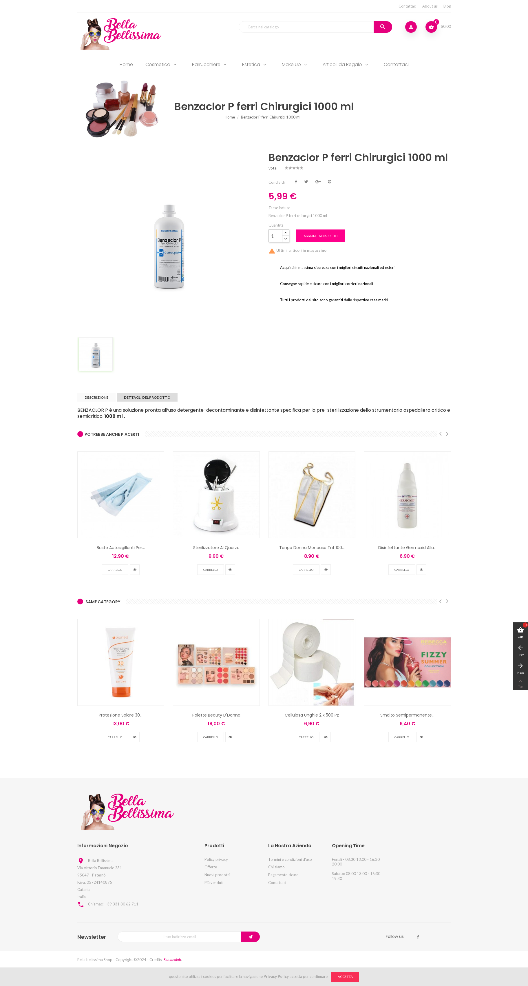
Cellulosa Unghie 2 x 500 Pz (312, 715)
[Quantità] (275, 235)
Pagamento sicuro (283, 874)
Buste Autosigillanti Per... (121, 548)
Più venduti (213, 882)
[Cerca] (315, 27)
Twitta (306, 181)
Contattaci (407, 6)
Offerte (210, 867)
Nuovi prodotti (217, 874)
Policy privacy (216, 859)
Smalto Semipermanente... (407, 715)
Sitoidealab (172, 959)
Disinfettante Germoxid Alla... (407, 548)
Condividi (296, 181)
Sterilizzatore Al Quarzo (216, 548)
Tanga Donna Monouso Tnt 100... (312, 548)
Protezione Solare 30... (120, 715)
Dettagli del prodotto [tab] (147, 397)
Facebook (418, 937)
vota (272, 167)
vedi (135, 569)
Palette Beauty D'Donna (216, 715)
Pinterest (329, 181)
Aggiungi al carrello (320, 236)
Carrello (115, 569)
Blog (447, 6)
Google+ (318, 181)
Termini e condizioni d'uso (290, 859)
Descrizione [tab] (96, 397)
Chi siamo (276, 867)
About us (430, 6)
